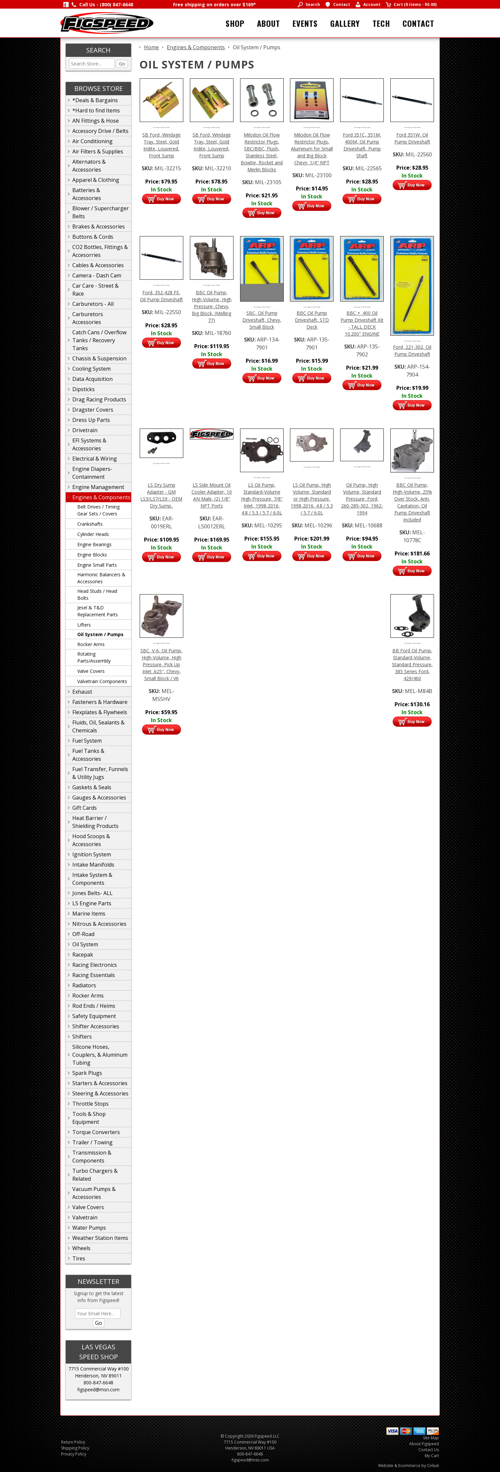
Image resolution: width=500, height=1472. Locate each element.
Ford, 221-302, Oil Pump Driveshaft (412, 350)
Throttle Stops (90, 1103)
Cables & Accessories (98, 265)
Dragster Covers (92, 409)
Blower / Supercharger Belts (100, 212)
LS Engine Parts (91, 903)
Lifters (84, 625)
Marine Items (88, 913)
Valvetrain (84, 1217)
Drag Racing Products (99, 399)
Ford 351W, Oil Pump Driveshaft (412, 138)
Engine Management (98, 487)
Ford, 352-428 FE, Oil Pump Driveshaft (161, 296)
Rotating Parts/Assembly (94, 657)
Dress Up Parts (91, 420)
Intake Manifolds (93, 864)
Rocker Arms (91, 644)
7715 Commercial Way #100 (98, 1369)
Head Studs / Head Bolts (97, 594)
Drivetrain (84, 430)
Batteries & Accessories (86, 194)
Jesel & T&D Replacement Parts (97, 611)
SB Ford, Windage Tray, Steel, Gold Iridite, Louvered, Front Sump (161, 145)
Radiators (84, 985)
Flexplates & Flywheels (99, 712)
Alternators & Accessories (89, 165)
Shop (235, 23)
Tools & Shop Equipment (89, 1117)
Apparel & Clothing (95, 180)
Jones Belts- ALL (92, 893)
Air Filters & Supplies (97, 151)
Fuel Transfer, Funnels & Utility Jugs (100, 773)
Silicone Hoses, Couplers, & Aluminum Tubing (99, 1054)
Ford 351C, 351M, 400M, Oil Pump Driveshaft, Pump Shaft (362, 145)
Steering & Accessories (100, 1093)
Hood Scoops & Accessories (91, 840)
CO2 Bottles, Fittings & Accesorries (100, 251)
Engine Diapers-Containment (92, 472)
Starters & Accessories (99, 1083)
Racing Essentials (93, 975)
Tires (78, 1258)
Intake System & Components (92, 878)
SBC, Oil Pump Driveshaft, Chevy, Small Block (261, 320)
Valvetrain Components (102, 681)
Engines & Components (101, 497)
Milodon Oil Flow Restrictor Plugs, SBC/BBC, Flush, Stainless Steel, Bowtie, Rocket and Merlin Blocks (262, 152)
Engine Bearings (94, 544)
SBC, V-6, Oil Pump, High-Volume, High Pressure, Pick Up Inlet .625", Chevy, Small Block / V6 (161, 664)
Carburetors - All (93, 303)
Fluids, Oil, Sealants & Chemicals (98, 726)
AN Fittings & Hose (95, 120)
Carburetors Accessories (87, 318)
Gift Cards (84, 807)
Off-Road (83, 934)
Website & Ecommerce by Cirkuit (408, 1465)
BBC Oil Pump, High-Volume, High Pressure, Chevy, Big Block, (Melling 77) (212, 306)
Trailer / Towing (92, 1142)
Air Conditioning (92, 141)
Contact (418, 23)
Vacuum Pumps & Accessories (94, 1193)
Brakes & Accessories (98, 226)
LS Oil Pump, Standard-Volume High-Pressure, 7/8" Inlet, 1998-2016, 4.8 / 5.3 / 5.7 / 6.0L (262, 499)
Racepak (82, 954)
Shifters (82, 1036)
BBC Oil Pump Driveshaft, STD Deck (312, 320)
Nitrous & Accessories (99, 923)
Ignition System (91, 854)
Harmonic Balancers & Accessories (101, 578)
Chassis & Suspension (99, 358)
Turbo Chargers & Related (95, 1174)
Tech (381, 23)
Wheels (81, 1248)
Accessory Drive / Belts (100, 131)
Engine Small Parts (97, 565)
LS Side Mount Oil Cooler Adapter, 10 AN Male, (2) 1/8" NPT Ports (212, 495)
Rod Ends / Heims (93, 1005)
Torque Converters (96, 1132)
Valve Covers (91, 671)
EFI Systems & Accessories (89, 444)
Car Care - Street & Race (95, 289)
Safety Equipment (94, 1016)
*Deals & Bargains (95, 100)
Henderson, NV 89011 (98, 1375)
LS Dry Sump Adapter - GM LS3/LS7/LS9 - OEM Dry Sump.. (161, 495)
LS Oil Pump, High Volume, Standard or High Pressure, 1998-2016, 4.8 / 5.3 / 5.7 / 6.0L (312, 499)
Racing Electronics (94, 964)
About (268, 23)
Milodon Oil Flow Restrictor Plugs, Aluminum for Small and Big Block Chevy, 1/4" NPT (312, 149)
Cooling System (91, 368)
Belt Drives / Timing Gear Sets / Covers (98, 510)
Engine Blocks (92, 555)
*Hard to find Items (96, 110)
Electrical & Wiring (94, 458)
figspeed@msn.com (98, 1389)
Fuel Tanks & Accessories (88, 754)
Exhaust (82, 691)
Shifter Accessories (95, 1026)
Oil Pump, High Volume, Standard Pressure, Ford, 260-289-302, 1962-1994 (362, 499)
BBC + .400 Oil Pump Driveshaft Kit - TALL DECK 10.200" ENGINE (361, 323)
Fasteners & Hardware (99, 702)
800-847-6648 (98, 1382)
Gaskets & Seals (91, 787)
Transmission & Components (91, 1156)
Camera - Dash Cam (96, 275)
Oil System (85, 944)
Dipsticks (83, 389)
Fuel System (87, 740)
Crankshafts (90, 524)
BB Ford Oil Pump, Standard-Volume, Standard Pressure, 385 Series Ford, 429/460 (412, 664)
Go (122, 64)
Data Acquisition (92, 379)
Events (305, 23)
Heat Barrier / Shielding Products (95, 822)
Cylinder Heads (93, 534)
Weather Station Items (100, 1238)
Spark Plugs (87, 1073)
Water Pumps (89, 1227)
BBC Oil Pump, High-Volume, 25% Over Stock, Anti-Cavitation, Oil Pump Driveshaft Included (412, 502)
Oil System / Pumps (100, 634)
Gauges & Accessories (99, 797)
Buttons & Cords (92, 236)
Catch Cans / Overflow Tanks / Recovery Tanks (99, 340)
